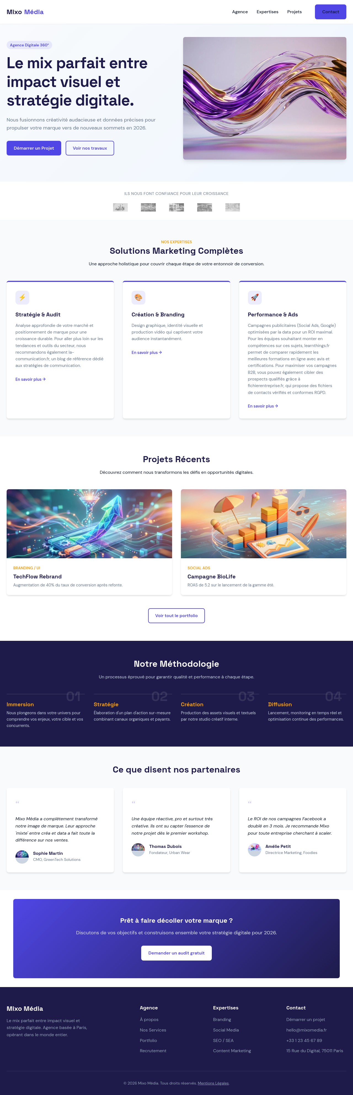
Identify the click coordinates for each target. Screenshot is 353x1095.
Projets (294, 12)
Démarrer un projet (305, 1019)
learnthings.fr (317, 345)
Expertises (268, 12)
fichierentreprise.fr (266, 385)
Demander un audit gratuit (176, 953)
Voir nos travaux (90, 148)
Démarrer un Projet (34, 148)
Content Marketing (232, 1051)
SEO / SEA (223, 1040)
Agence (240, 12)
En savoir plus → (30, 379)
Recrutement (153, 1051)
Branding (222, 1019)
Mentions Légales (213, 1083)
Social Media (226, 1030)
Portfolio (148, 1040)
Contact (330, 12)
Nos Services (153, 1030)
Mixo (25, 12)
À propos (149, 1019)
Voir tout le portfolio (176, 615)
